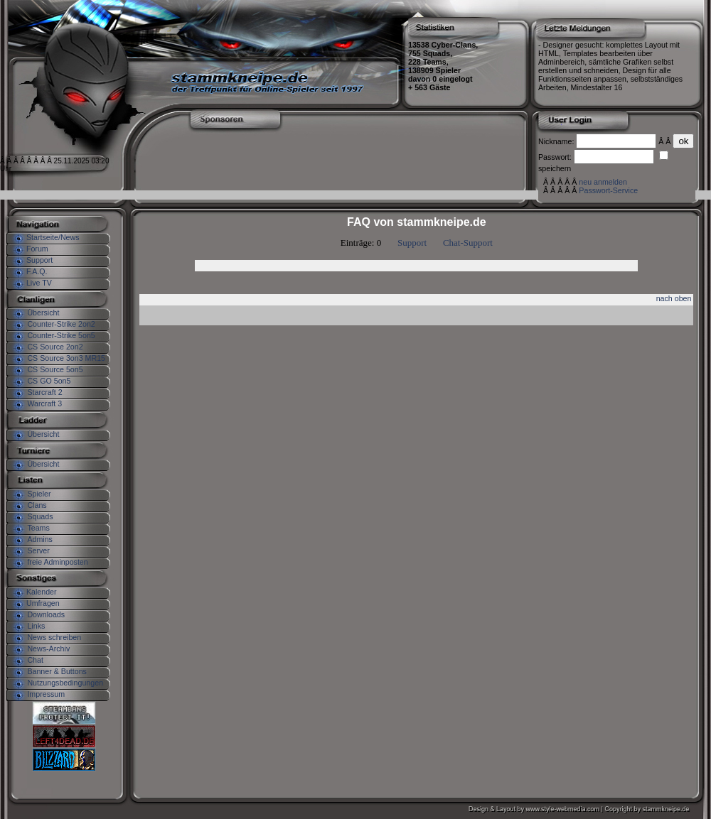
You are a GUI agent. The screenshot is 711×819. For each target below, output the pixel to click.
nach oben (674, 298)
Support (412, 242)
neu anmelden (603, 182)
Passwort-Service (608, 190)
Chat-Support (468, 242)
